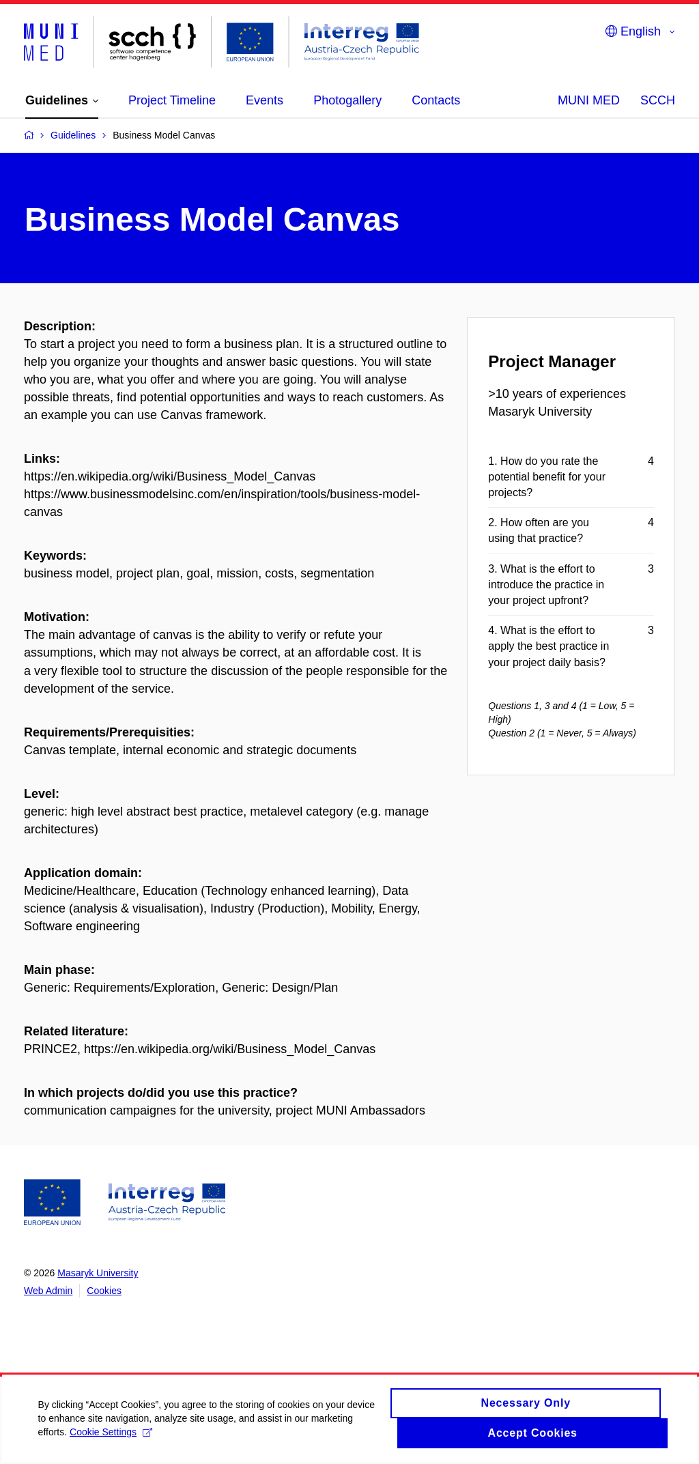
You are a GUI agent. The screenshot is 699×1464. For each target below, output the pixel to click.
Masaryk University (97, 1272)
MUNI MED (589, 100)
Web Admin (48, 1290)
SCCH (657, 100)
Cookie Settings (165, 1450)
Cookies (104, 1290)
